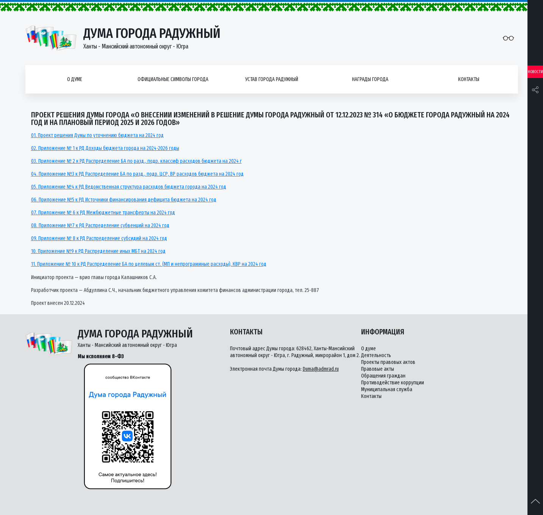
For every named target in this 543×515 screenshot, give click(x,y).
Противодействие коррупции (392, 382)
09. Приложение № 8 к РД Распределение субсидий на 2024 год (99, 238)
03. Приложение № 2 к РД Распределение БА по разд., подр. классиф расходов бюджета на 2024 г (136, 161)
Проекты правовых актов (388, 362)
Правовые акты (377, 369)
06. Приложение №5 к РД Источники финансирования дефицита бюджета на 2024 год (123, 200)
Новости (535, 71)
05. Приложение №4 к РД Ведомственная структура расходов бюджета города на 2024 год (128, 187)
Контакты (468, 79)
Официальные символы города (173, 79)
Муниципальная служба (386, 389)
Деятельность (376, 355)
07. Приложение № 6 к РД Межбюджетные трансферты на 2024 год (103, 212)
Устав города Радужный (271, 79)
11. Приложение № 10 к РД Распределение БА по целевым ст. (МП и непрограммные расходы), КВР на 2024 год (148, 264)
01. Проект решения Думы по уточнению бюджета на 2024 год (97, 135)
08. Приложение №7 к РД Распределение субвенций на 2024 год (100, 225)
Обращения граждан (383, 376)
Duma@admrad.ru (321, 369)
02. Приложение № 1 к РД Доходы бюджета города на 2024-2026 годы (105, 148)
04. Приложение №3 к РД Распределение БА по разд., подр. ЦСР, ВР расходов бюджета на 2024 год (137, 174)
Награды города (370, 79)
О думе (74, 79)
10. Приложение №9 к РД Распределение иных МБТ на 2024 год (98, 251)
